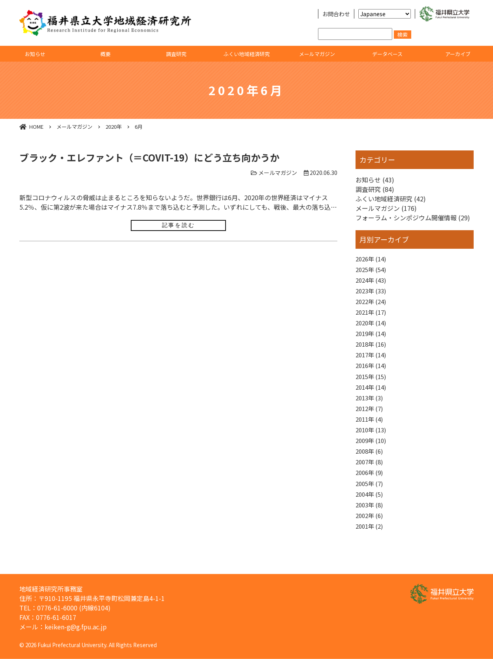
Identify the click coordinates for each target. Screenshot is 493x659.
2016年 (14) (373, 374)
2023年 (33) (373, 294)
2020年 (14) (373, 328)
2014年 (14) (373, 397)
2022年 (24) (373, 305)
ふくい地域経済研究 (247, 54)
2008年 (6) (371, 465)
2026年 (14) (373, 259)
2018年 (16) (373, 351)
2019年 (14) (373, 339)
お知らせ (35, 54)
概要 (105, 54)
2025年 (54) (373, 271)
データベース (387, 54)
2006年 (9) (371, 488)
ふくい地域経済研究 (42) (391, 198)
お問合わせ (336, 14)
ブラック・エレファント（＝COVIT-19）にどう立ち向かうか (149, 157)
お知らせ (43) (375, 179)
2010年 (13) (373, 442)
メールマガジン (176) (386, 208)
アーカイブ (457, 54)
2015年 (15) (373, 385)
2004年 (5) (371, 511)
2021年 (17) (373, 316)
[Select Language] (384, 14)
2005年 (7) (371, 500)
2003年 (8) (371, 523)
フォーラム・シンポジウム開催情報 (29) (413, 217)
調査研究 (176, 54)
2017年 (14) (373, 362)
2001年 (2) (371, 545)
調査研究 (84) (375, 189)
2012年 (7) (371, 419)
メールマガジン (317, 54)
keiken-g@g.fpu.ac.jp (76, 626)
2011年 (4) (371, 431)
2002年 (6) (371, 534)
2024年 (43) (373, 282)
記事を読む (178, 225)
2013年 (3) (371, 408)
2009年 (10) (373, 454)
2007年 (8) (371, 477)
